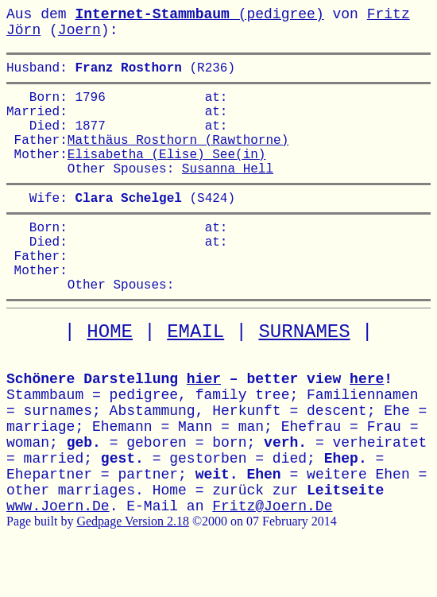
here (367, 420)
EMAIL (195, 373)
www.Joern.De (58, 548)
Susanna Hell (227, 190)
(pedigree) (199, 14)
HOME (110, 373)
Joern (79, 30)
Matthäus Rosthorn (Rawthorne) (178, 155)
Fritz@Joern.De (272, 548)
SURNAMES (304, 373)
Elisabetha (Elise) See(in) (167, 172)
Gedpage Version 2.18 (132, 562)
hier (204, 420)
